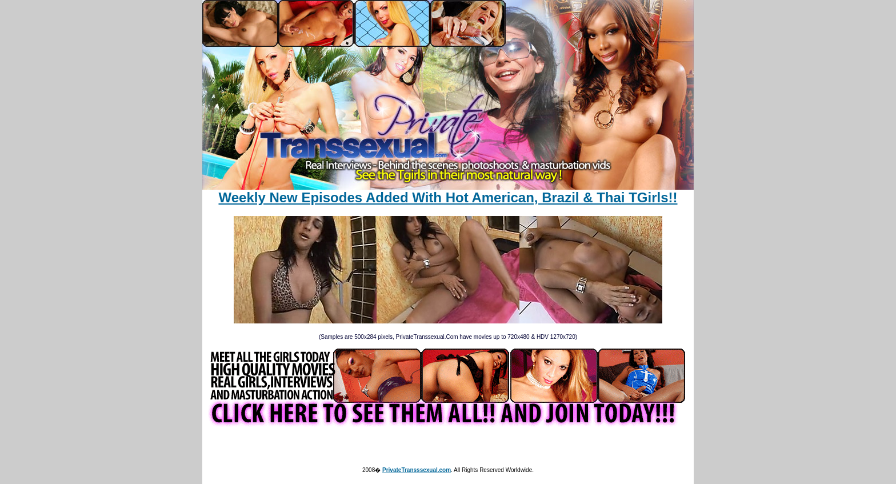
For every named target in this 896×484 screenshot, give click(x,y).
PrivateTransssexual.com (416, 470)
